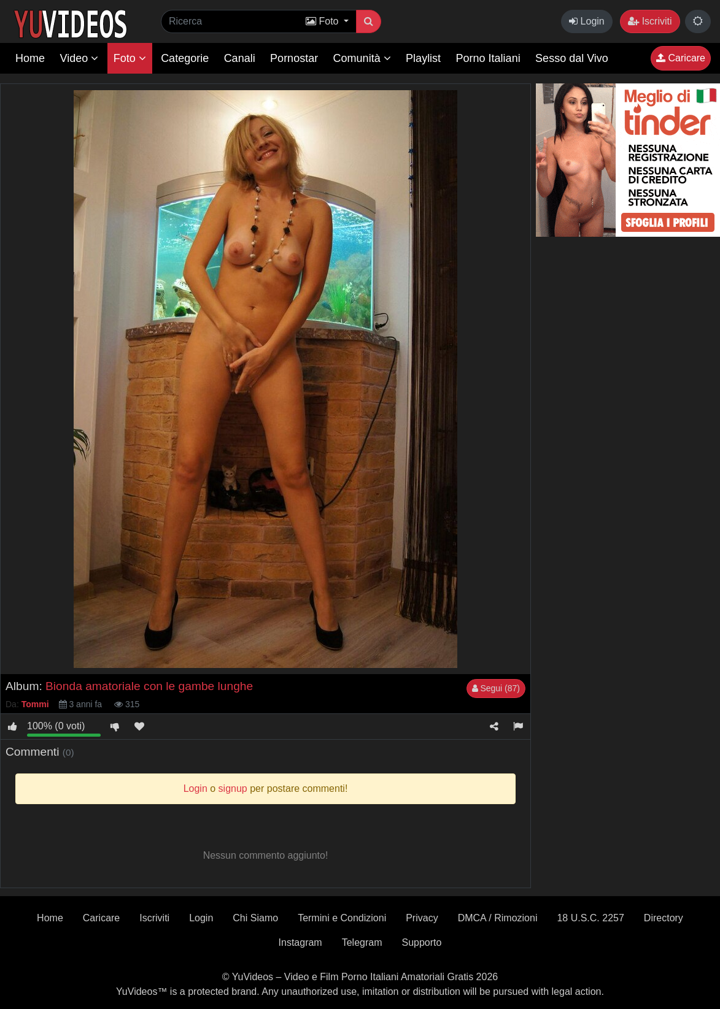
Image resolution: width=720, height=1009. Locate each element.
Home (30, 58)
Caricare (680, 58)
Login (587, 21)
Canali (239, 58)
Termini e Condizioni (342, 918)
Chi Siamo (255, 918)
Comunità (362, 58)
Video (79, 58)
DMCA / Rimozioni (498, 918)
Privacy (422, 918)
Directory (663, 918)
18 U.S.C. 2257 (590, 918)
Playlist (423, 58)
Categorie (185, 58)
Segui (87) (496, 688)
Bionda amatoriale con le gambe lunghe (149, 686)
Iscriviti (650, 21)
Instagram (300, 942)
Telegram (362, 942)
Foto (130, 58)
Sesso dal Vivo (571, 58)
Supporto (422, 942)
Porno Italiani (488, 58)
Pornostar (294, 58)
